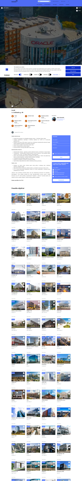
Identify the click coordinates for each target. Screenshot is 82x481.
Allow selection (73, 6)
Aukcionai (56, 309)
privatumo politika (64, 292)
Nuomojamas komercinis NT (59, 312)
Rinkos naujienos (57, 308)
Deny (73, 9)
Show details (55, 9)
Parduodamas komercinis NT (59, 311)
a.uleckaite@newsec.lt (61, 257)
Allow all (73, 2)
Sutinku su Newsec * (61, 292)
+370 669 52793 (60, 258)
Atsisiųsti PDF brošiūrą (17, 271)
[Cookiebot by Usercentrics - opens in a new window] (7, 10)
